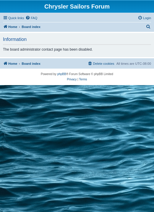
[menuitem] (31, 17)
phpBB (61, 74)
